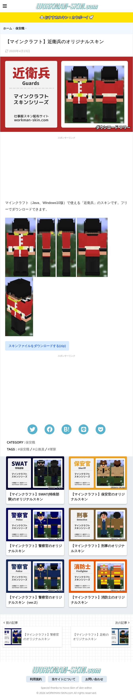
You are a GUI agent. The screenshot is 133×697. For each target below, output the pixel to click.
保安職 (30, 442)
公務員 (39, 449)
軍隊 (53, 449)
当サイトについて (63, 679)
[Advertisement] (66, 168)
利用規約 (36, 679)
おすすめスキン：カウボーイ (66, 17)
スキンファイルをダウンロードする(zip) (37, 346)
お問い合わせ (94, 679)
